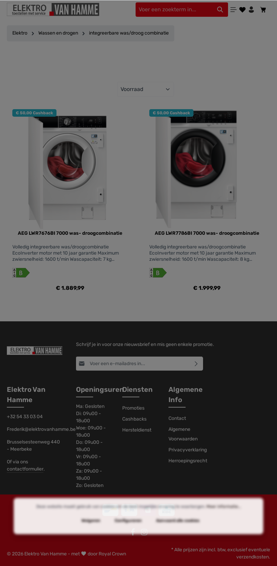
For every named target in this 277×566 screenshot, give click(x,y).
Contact (177, 418)
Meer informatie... (223, 519)
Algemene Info (185, 394)
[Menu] (233, 9)
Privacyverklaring (187, 450)
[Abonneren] (196, 364)
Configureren (128, 533)
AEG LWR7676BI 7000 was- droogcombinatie (70, 233)
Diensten (137, 389)
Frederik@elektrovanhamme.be (34, 429)
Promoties (133, 408)
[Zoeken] (220, 9)
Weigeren (90, 533)
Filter (138, 63)
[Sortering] (145, 89)
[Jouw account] (251, 9)
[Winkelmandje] (263, 9)
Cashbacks (134, 419)
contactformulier (25, 469)
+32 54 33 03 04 (25, 417)
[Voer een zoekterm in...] (174, 9)
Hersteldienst (136, 430)
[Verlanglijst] (242, 9)
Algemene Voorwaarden (183, 434)
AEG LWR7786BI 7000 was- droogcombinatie (207, 233)
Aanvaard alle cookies (178, 533)
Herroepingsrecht (187, 461)
